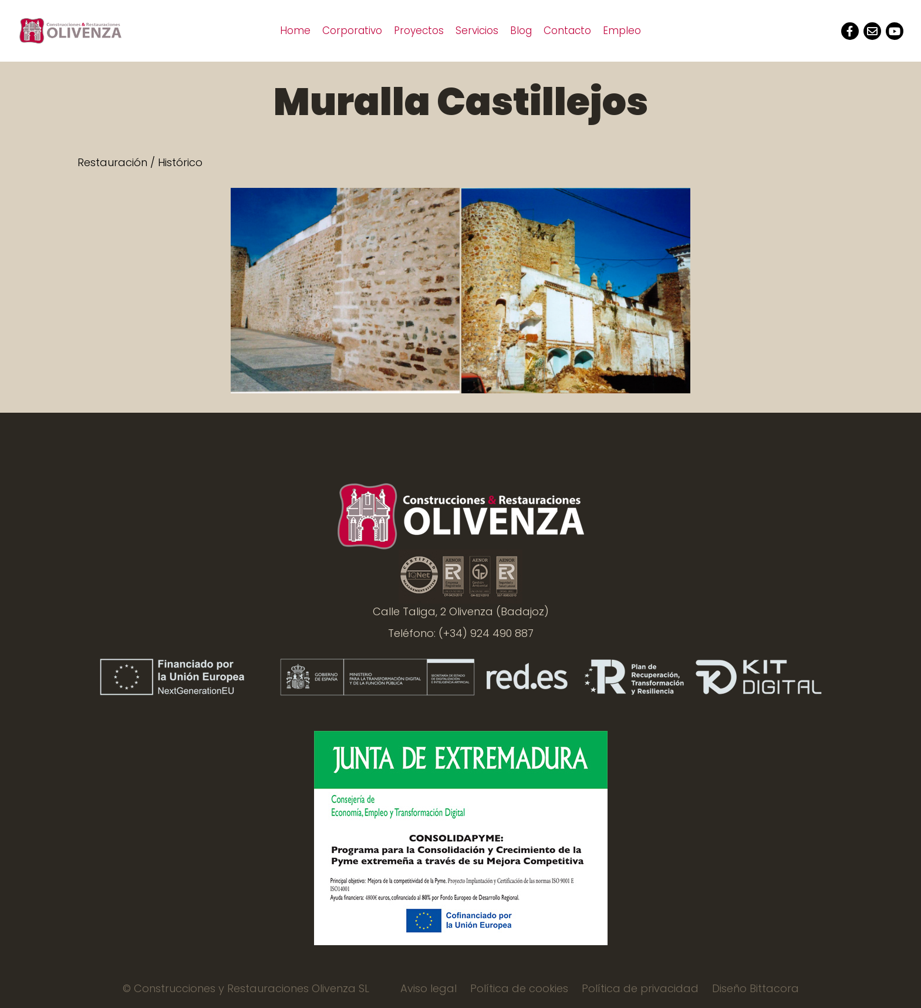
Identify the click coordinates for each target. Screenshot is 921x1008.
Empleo (622, 30)
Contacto (567, 30)
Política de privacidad (640, 988)
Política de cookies (519, 988)
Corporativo (352, 30)
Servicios (477, 30)
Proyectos (419, 30)
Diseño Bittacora (755, 988)
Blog (521, 30)
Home (295, 30)
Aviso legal (428, 988)
